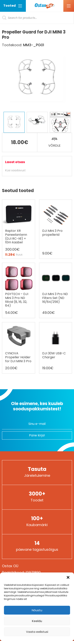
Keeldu (37, 621)
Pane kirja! (37, 435)
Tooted (12, 5)
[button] (68, 577)
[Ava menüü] (68, 6)
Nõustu (37, 610)
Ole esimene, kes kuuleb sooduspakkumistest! (37, 406)
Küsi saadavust (15, 170)
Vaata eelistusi (37, 632)
